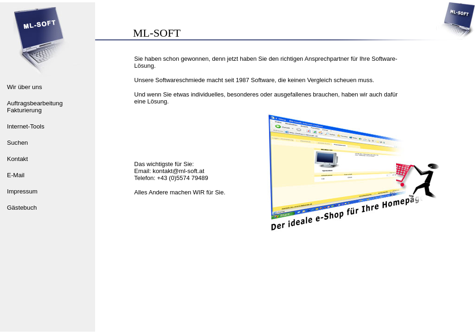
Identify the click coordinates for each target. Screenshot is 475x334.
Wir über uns (24, 87)
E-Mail (16, 175)
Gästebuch (22, 207)
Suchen (17, 142)
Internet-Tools (26, 126)
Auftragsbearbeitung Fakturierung (35, 107)
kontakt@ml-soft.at (178, 170)
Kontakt (17, 158)
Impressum (22, 191)
